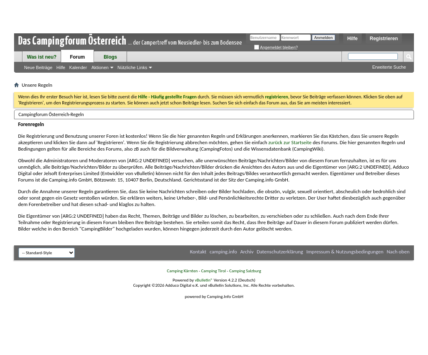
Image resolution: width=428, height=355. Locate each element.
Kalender (78, 67)
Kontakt (198, 252)
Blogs (110, 57)
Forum (77, 57)
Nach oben (398, 252)
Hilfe (352, 38)
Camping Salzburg (245, 270)
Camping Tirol (213, 270)
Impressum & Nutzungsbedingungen (344, 252)
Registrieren (384, 38)
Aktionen (100, 67)
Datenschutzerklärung (280, 252)
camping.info (223, 252)
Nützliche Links (132, 67)
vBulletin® (204, 280)
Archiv (247, 252)
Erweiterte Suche (389, 67)
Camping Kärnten (182, 270)
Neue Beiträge (38, 67)
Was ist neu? (42, 57)
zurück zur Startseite (290, 142)
